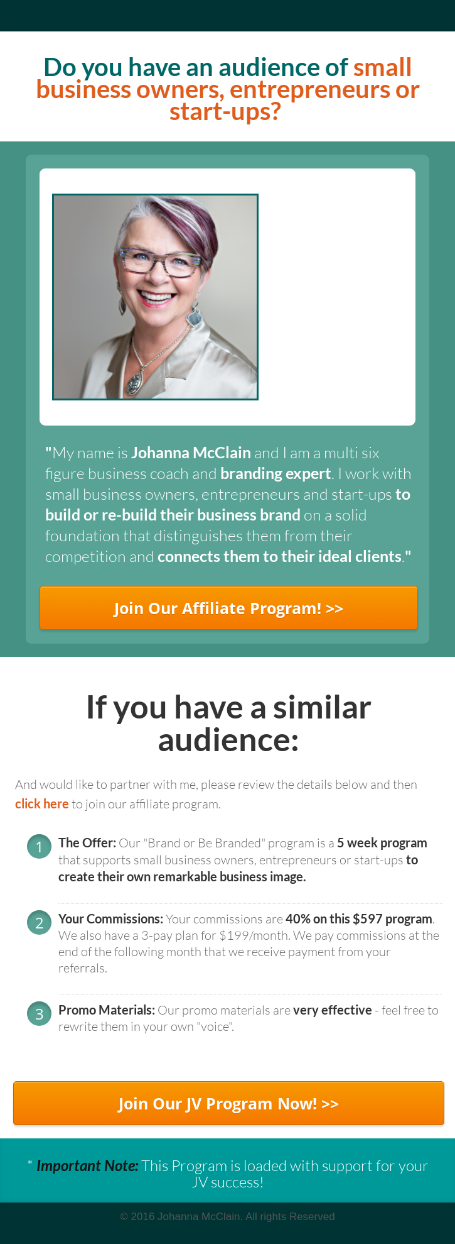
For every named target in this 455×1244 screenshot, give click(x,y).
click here (42, 803)
